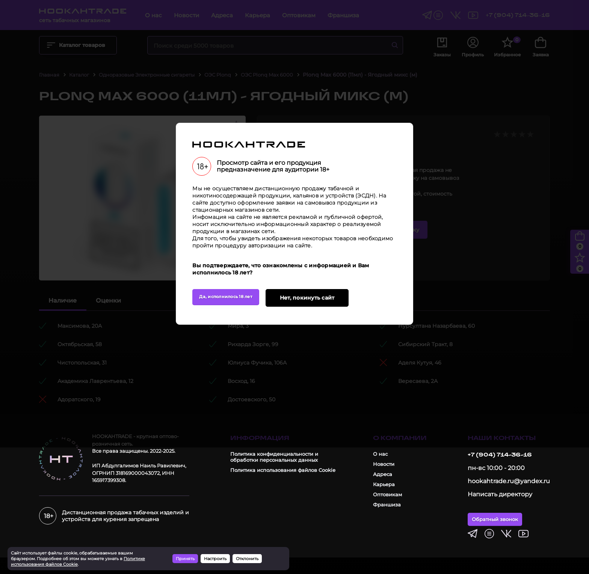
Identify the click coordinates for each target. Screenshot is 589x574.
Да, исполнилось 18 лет (232, 360)
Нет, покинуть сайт (325, 360)
